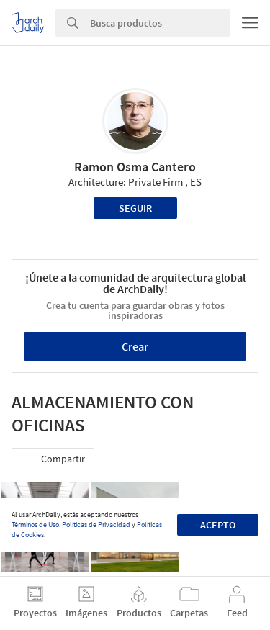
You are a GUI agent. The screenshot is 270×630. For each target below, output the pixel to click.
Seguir (135, 208)
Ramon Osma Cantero (135, 166)
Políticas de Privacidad (96, 524)
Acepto (217, 524)
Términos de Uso (35, 524)
